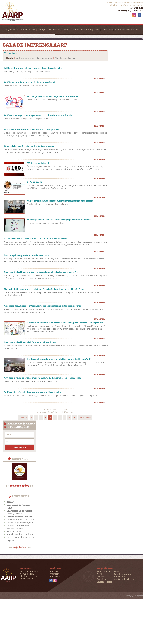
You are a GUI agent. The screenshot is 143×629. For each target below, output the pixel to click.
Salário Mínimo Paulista (19, 516)
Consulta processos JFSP (20, 522)
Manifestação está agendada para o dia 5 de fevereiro (28, 71)
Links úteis (107, 29)
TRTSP (10, 502)
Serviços (42, 29)
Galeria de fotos (104, 582)
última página (85, 417)
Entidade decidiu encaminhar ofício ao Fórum (47, 204)
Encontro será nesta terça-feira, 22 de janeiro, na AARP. (28, 118)
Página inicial (103, 571)
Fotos (65, 29)
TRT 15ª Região (14, 531)
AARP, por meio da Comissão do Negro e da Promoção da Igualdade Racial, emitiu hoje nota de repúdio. (50, 395)
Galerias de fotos (44, 58)
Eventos (75, 29)
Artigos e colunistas (25, 58)
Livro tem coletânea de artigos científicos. (45, 223)
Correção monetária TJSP (20, 519)
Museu (32, 29)
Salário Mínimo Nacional (20, 534)
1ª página (23, 417)
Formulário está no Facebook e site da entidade (25, 85)
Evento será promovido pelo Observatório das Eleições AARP (31, 381)
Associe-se (54, 29)
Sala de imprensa (90, 29)
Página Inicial (12, 29)
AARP (24, 29)
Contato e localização (126, 29)
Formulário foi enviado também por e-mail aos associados (53, 99)
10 (74, 417)
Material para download (66, 58)
